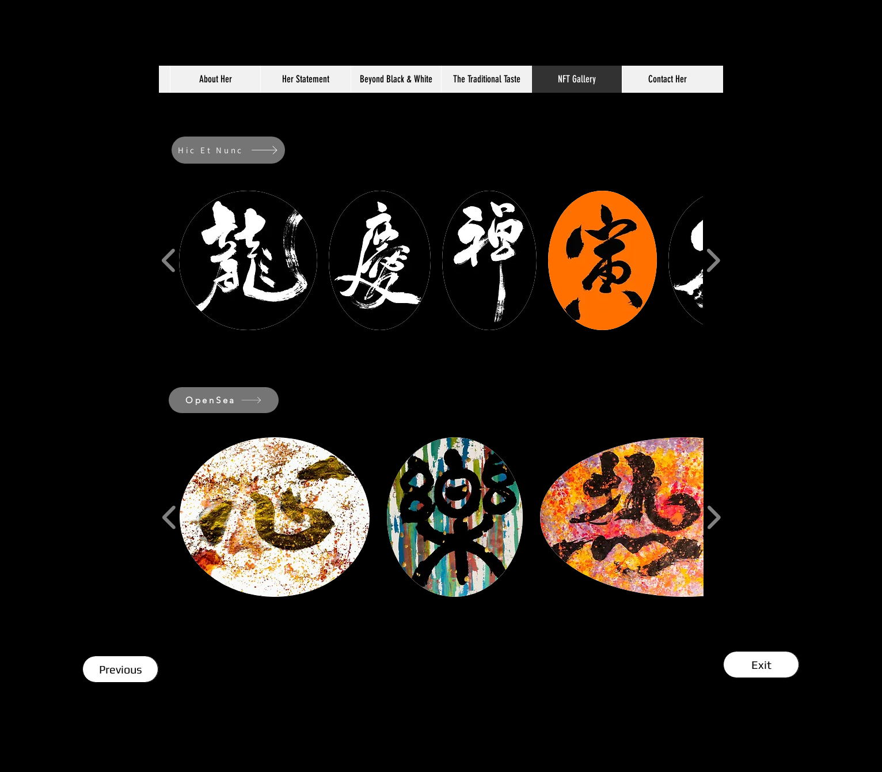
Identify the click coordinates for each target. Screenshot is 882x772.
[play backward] (169, 260)
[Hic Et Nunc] (228, 150)
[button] (248, 260)
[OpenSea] (224, 400)
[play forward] (713, 260)
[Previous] (120, 669)
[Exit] (761, 664)
